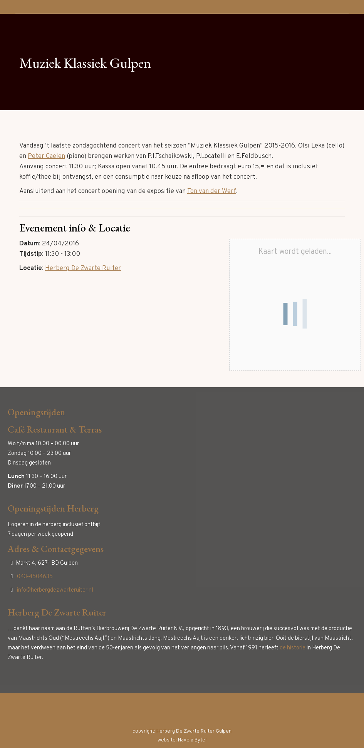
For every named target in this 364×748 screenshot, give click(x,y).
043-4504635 (35, 576)
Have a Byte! (192, 740)
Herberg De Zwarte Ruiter (83, 268)
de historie (292, 648)
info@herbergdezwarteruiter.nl (55, 590)
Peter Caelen (46, 156)
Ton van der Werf (211, 191)
